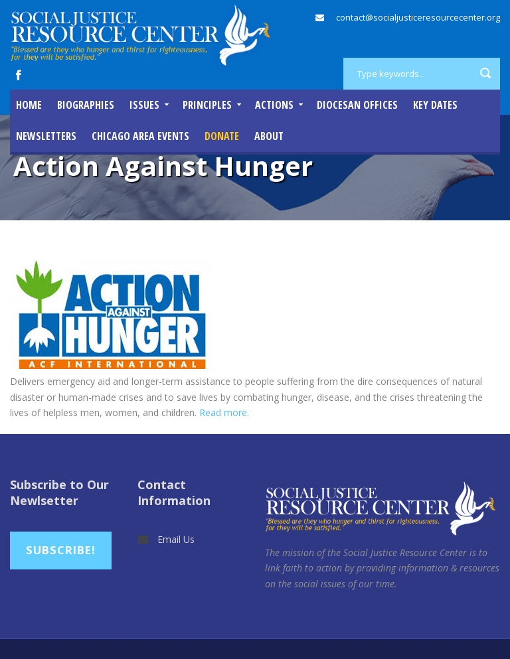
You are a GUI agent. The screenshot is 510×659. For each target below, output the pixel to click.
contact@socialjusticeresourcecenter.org (418, 17)
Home (29, 105)
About (269, 136)
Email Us (176, 539)
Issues (144, 105)
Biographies (85, 105)
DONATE (222, 136)
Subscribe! (61, 549)
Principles (207, 105)
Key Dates (435, 105)
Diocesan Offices (357, 105)
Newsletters (46, 136)
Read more (223, 412)
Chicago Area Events (140, 136)
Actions (274, 105)
